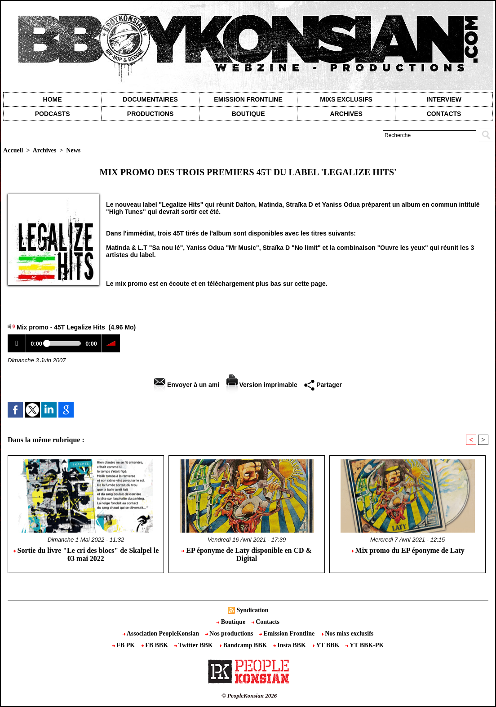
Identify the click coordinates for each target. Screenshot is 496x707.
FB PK (124, 645)
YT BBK (326, 645)
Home (52, 99)
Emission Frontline (248, 99)
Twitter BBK (194, 645)
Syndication (252, 610)
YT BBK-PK (364, 645)
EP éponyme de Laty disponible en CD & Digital (247, 554)
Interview (443, 99)
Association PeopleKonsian (162, 633)
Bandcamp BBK (244, 645)
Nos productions (230, 633)
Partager (323, 384)
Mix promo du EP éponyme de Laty (408, 550)
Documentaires (150, 99)
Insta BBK (290, 645)
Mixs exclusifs (346, 99)
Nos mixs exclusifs (347, 633)
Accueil (13, 150)
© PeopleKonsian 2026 (249, 695)
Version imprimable (261, 384)
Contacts (265, 621)
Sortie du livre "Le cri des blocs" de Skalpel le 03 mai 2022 (86, 554)
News (73, 150)
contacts (444, 113)
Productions (150, 113)
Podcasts (52, 113)
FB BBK (155, 645)
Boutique (248, 113)
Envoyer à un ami (186, 384)
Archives (346, 113)
